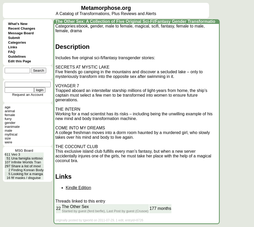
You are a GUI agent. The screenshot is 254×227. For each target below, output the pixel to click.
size (8, 138)
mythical (11, 134)
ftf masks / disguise (26, 178)
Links (12, 47)
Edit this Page (19, 61)
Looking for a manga (27, 174)
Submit (14, 38)
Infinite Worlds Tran (26, 162)
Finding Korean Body (27, 170)
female (10, 115)
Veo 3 (15, 154)
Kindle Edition (78, 187)
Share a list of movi (26, 166)
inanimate (12, 127)
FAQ (11, 52)
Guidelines (17, 56)
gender (10, 123)
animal (10, 111)
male (8, 130)
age (7, 107)
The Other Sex (75, 206)
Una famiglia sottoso (27, 158)
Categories (17, 42)
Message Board (21, 33)
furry (8, 119)
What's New (17, 24)
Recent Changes (21, 28)
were (8, 142)
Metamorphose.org (106, 8)
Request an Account (27, 95)
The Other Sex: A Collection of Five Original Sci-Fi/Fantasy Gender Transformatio (135, 21)
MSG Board (24, 150)
